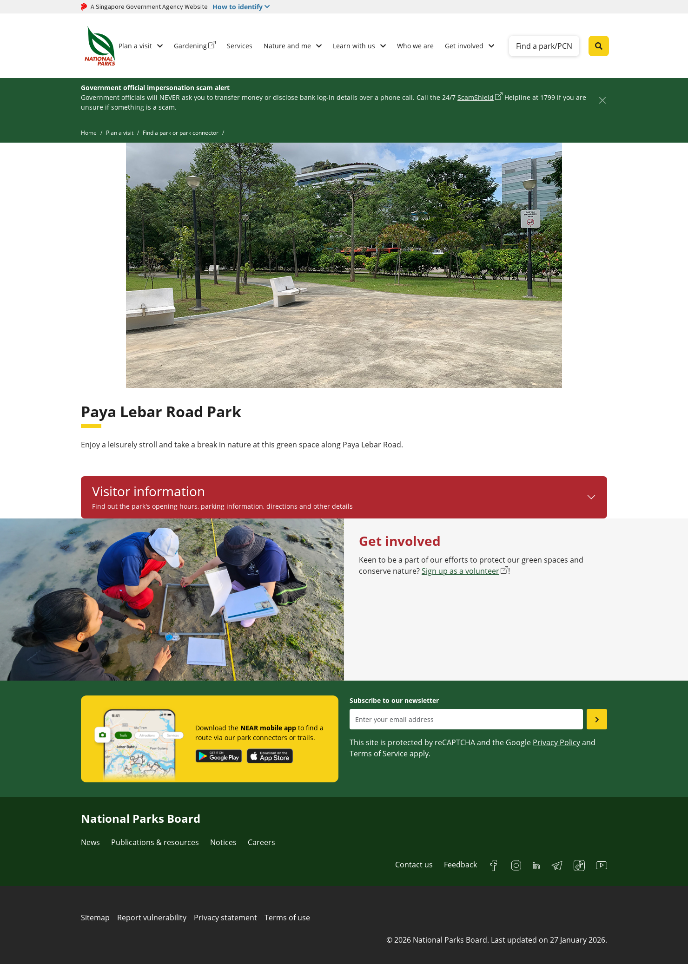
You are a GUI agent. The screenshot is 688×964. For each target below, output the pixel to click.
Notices (223, 842)
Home (89, 133)
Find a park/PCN (544, 46)
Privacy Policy (556, 742)
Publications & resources (155, 842)
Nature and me (287, 45)
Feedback (460, 864)
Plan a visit (135, 45)
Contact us (414, 864)
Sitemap (95, 917)
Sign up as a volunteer (460, 571)
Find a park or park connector (180, 133)
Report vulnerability (151, 917)
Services (239, 45)
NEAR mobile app (268, 727)
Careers (261, 842)
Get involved (464, 45)
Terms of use (287, 917)
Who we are (415, 45)
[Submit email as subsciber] (597, 719)
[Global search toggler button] (599, 46)
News (90, 842)
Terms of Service (379, 753)
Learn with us (354, 45)
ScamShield (475, 97)
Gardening (190, 45)
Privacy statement (225, 917)
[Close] (602, 100)
